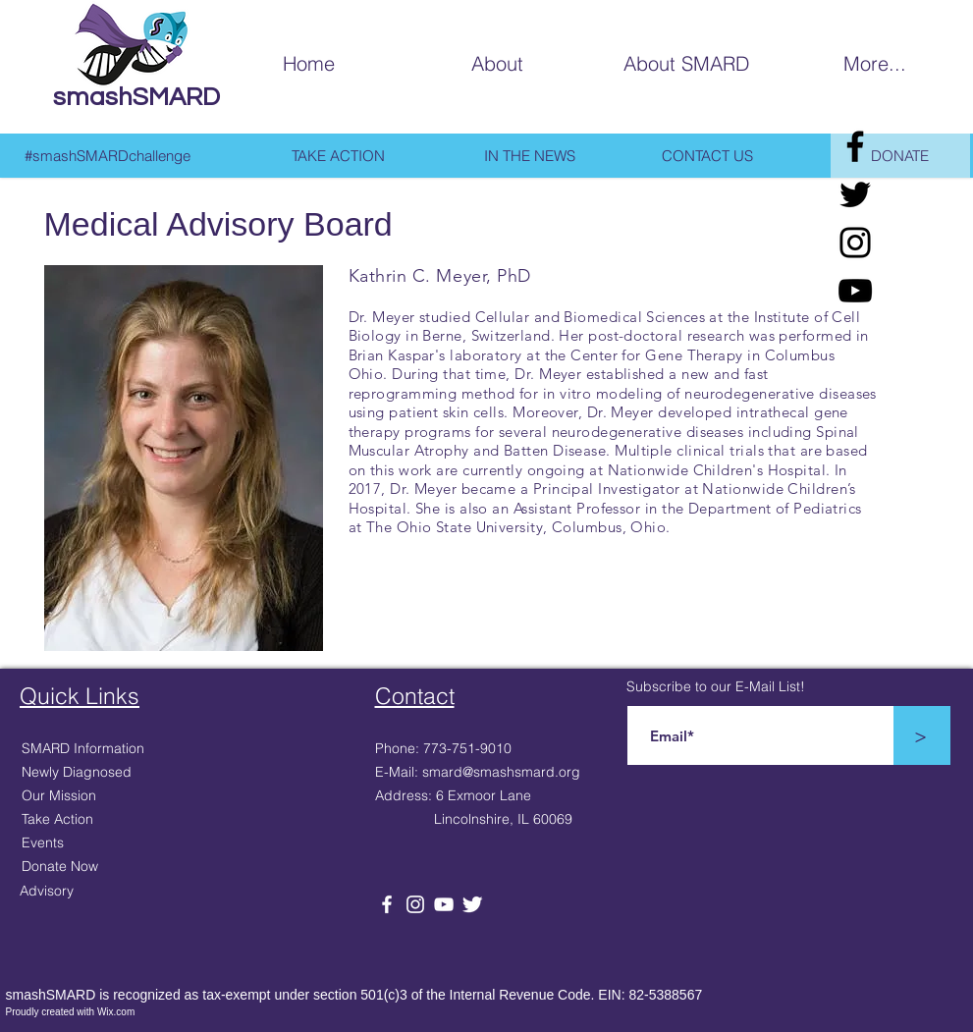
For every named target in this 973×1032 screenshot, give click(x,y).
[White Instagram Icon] (415, 904)
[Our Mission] (125, 796)
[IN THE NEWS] (529, 156)
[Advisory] (123, 891)
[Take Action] (125, 820)
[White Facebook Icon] (387, 904)
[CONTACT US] (708, 156)
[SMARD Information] (125, 749)
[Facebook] (855, 146)
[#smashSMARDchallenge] (108, 156)
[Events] (125, 843)
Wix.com (116, 1011)
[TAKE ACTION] (338, 156)
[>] (921, 735)
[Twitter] (855, 194)
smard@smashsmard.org (501, 772)
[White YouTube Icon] (444, 904)
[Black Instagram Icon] (855, 242)
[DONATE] (900, 156)
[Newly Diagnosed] (125, 773)
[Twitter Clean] (472, 904)
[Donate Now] (125, 867)
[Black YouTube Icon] (855, 290)
